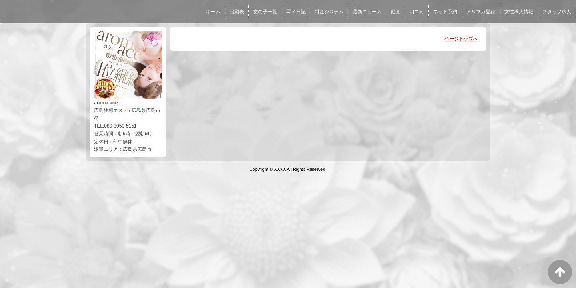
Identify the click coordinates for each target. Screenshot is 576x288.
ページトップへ (461, 39)
